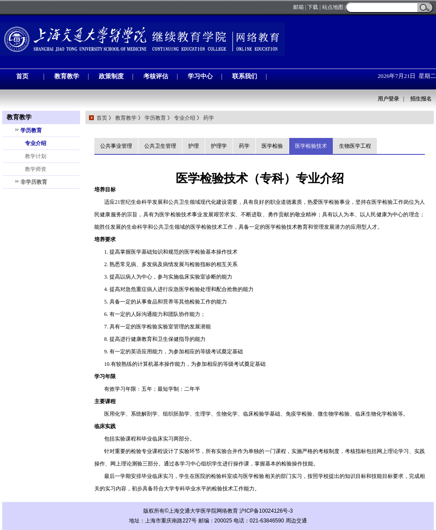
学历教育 (31, 130)
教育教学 (66, 76)
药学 (208, 118)
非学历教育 (33, 182)
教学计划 (35, 156)
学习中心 (200, 76)
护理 (193, 146)
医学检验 (272, 146)
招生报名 (421, 99)
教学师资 (35, 169)
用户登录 (388, 99)
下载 (312, 7)
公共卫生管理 (160, 146)
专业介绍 (35, 143)
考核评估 (155, 76)
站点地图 (332, 7)
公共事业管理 (116, 146)
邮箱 (298, 7)
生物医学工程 (355, 146)
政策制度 (111, 76)
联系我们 (244, 76)
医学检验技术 (311, 146)
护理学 (219, 146)
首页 (22, 76)
